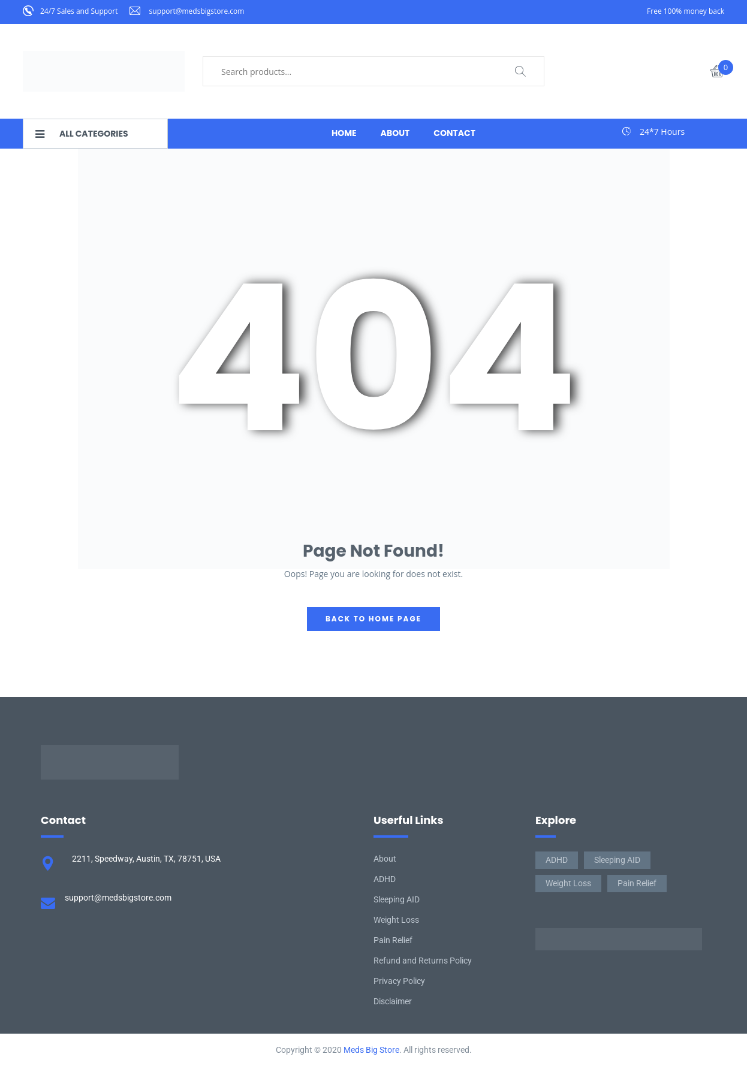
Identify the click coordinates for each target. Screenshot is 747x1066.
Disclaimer (393, 1001)
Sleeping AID (397, 899)
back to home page (373, 619)
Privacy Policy (399, 981)
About (385, 858)
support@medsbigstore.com (197, 11)
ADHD (385, 879)
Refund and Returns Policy (423, 960)
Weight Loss (396, 920)
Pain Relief (393, 940)
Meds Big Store (371, 1050)
